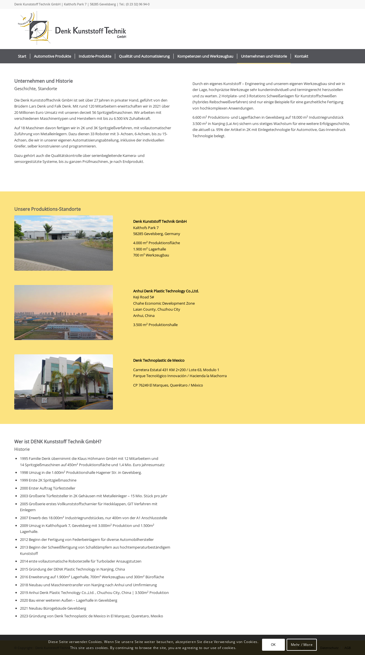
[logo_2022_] (71, 29)
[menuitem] (22, 56)
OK (273, 644)
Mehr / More (302, 644)
